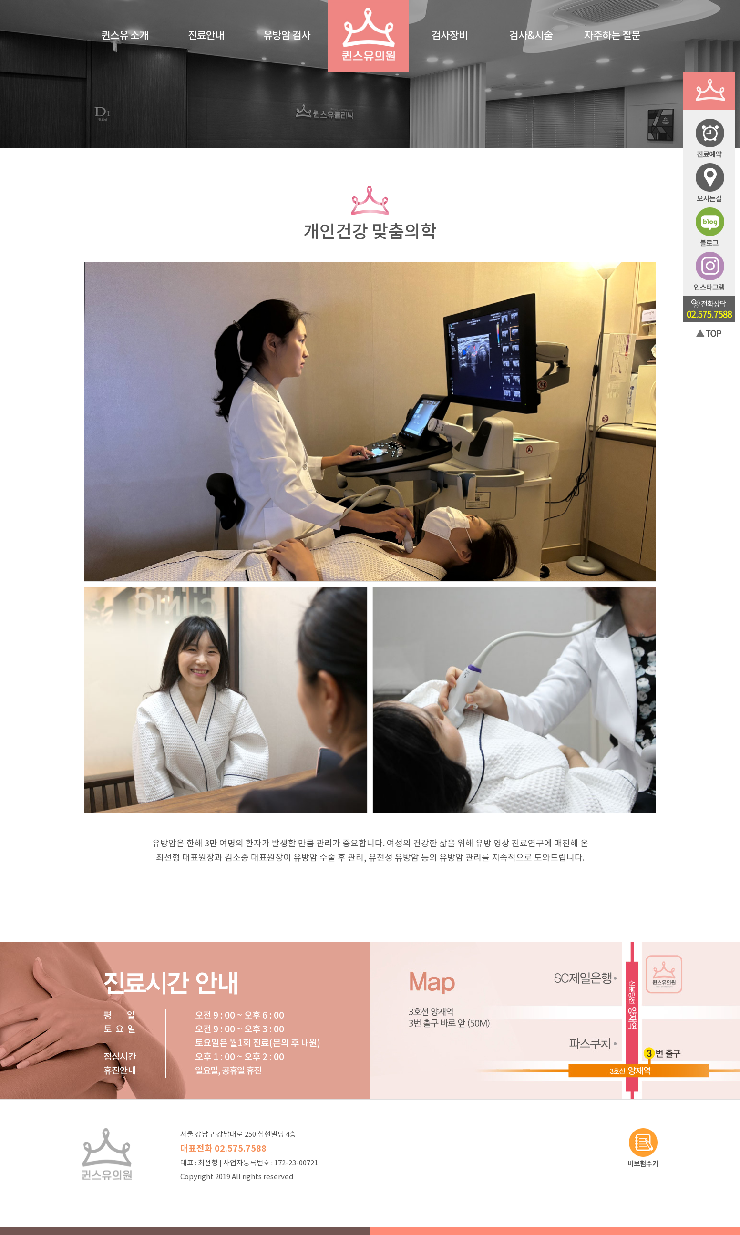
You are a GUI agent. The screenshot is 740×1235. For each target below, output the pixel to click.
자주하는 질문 (612, 36)
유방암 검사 (286, 36)
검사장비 (450, 36)
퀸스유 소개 (124, 36)
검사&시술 (531, 36)
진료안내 (206, 36)
